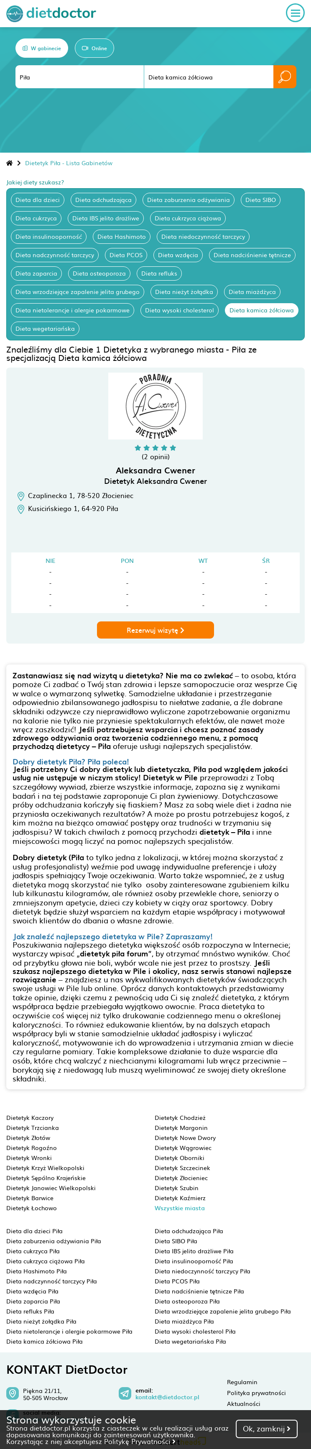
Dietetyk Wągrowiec (183, 1147)
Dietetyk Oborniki (179, 1157)
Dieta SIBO (260, 199)
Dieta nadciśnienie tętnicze (252, 254)
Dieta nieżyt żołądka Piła (41, 1321)
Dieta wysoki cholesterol (179, 310)
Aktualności (243, 1403)
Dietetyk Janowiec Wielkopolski (51, 1187)
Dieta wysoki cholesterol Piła (195, 1331)
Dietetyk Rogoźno (31, 1147)
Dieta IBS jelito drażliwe (105, 218)
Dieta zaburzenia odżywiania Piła (53, 1241)
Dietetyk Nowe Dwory (185, 1137)
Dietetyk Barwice (30, 1197)
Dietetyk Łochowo (31, 1208)
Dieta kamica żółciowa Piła (44, 1341)
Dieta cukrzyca (36, 218)
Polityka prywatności (256, 1392)
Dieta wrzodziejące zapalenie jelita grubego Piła (223, 1311)
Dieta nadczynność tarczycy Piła (51, 1281)
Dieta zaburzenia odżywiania (188, 199)
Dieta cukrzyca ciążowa (188, 218)
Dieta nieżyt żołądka (184, 291)
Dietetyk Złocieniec (181, 1177)
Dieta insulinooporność (48, 236)
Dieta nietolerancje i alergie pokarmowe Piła (69, 1331)
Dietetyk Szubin (177, 1187)
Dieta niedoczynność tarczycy (203, 236)
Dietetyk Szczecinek (182, 1167)
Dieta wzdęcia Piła (32, 1291)
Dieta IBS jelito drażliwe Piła (194, 1251)
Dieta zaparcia (36, 273)
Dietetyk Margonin (181, 1127)
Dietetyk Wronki (29, 1157)
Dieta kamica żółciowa (261, 310)
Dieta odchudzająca (103, 199)
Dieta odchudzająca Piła (189, 1231)
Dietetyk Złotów (28, 1137)
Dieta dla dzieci (37, 199)
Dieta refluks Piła (30, 1311)
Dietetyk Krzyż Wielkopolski (45, 1167)
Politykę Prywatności (140, 1441)
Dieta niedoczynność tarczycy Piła (202, 1271)
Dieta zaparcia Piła (33, 1301)
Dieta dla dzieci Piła (34, 1231)
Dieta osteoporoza (99, 273)
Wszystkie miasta (180, 1208)
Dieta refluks (159, 273)
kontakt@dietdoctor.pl (167, 1397)
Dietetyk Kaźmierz (180, 1197)
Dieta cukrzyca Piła (33, 1251)
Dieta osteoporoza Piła (187, 1301)
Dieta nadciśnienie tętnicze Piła (199, 1291)
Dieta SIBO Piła (176, 1241)
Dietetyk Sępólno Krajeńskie (46, 1177)
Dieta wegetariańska (45, 328)
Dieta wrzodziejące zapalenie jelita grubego (77, 291)
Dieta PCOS (126, 254)
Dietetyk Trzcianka (32, 1127)
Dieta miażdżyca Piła (184, 1321)
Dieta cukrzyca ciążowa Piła (45, 1261)
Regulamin (242, 1381)
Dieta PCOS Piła (177, 1281)
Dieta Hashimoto (121, 236)
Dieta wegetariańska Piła (190, 1341)
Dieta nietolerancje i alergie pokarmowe (72, 310)
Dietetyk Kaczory (30, 1117)
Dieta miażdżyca (252, 291)
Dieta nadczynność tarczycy (54, 254)
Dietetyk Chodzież (180, 1117)
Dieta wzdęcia (178, 254)
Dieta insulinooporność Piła (194, 1261)
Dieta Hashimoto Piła (36, 1271)
